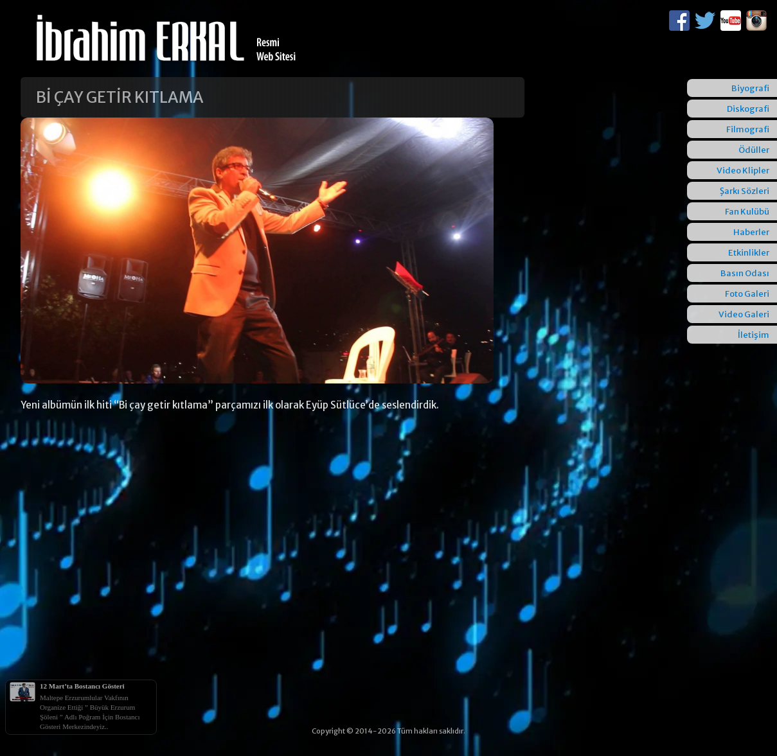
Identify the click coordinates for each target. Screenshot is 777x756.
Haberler (751, 232)
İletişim (753, 335)
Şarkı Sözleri (744, 191)
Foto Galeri (747, 293)
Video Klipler (743, 170)
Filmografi (747, 129)
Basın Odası (744, 273)
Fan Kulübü (747, 211)
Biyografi (750, 88)
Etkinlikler (748, 252)
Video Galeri (744, 314)
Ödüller (753, 150)
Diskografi (748, 108)
